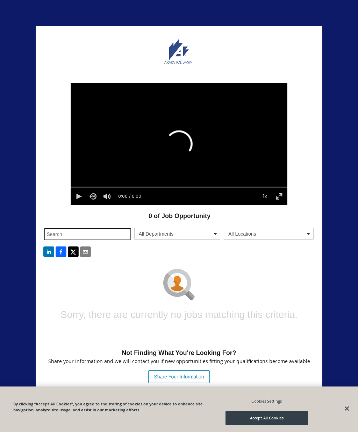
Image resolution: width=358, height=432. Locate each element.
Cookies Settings (266, 401)
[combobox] (177, 234)
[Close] (347, 408)
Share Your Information (179, 376)
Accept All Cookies (267, 417)
